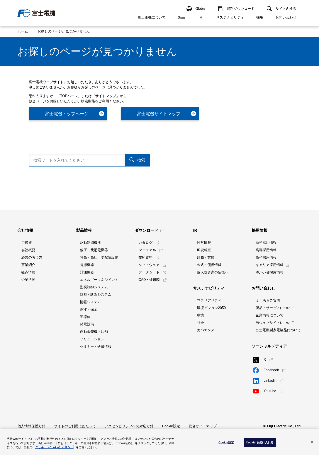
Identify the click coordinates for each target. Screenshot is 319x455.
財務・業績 (205, 257)
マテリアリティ (209, 300)
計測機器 (87, 272)
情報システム (90, 302)
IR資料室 (204, 250)
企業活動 (28, 280)
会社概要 (28, 250)
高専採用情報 (266, 250)
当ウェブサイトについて (275, 323)
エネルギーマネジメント (99, 280)
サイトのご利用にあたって (75, 426)
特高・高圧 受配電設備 (99, 257)
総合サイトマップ (203, 426)
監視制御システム (94, 287)
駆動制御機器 (90, 242)
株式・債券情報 (209, 265)
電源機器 (87, 265)
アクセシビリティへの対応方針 (129, 426)
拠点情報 (28, 272)
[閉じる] (312, 441)
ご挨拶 (26, 242)
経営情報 (204, 242)
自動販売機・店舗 (94, 331)
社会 (200, 323)
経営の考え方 (31, 257)
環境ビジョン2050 (211, 308)
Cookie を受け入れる (260, 442)
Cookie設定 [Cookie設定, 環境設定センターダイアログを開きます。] (226, 442)
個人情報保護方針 (31, 426)
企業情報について (269, 315)
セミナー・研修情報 (95, 346)
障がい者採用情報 (269, 272)
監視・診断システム (95, 294)
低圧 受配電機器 (94, 250)
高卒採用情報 (266, 257)
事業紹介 (28, 265)
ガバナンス (205, 330)
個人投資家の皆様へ (212, 272)
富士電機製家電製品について (278, 330)
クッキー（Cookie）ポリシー (54, 447)
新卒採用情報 (266, 242)
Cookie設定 (171, 426)
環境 (200, 315)
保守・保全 (88, 309)
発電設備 (87, 324)
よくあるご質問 (268, 300)
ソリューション (92, 339)
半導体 (85, 317)
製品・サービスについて (275, 308)
